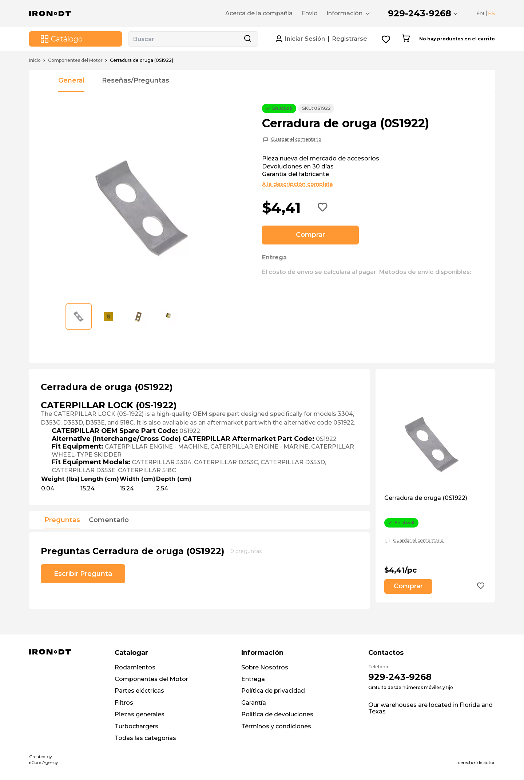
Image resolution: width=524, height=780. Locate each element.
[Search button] (247, 39)
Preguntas (62, 520)
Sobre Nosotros (264, 667)
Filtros (124, 702)
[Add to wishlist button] (322, 208)
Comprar (310, 235)
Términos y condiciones (276, 726)
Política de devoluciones (277, 714)
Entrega (253, 679)
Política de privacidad (273, 690)
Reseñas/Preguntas (135, 80)
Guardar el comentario (296, 139)
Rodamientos (135, 667)
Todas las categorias (145, 738)
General (71, 80)
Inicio (35, 60)
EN (480, 13)
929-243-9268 (419, 13)
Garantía (253, 702)
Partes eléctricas (139, 690)
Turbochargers (136, 726)
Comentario (109, 520)
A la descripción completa (297, 184)
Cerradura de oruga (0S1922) (425, 498)
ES (491, 13)
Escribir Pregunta (83, 574)
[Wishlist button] (386, 39)
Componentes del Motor (75, 60)
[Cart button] (406, 39)
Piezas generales (139, 714)
